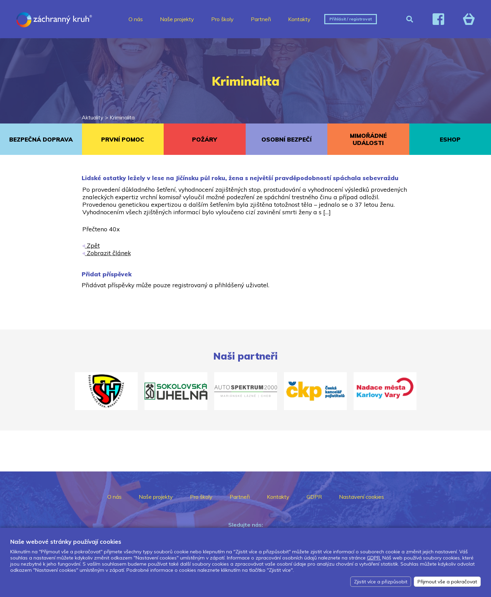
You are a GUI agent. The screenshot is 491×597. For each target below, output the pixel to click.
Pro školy (222, 19)
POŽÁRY (204, 139)
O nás (135, 19)
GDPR (314, 496)
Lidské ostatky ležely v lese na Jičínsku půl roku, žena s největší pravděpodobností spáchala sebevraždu (240, 177)
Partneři (261, 19)
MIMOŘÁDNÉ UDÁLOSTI (368, 139)
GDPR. (374, 558)
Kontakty (299, 19)
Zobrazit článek (106, 253)
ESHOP (450, 139)
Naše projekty (177, 19)
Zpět (91, 245)
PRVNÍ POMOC (122, 139)
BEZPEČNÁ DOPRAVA (41, 139)
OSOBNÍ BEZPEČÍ (286, 139)
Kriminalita (122, 117)
